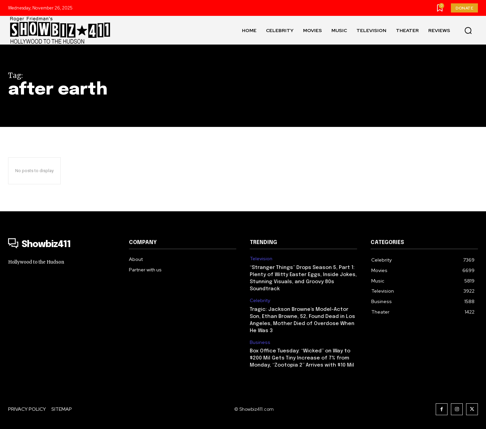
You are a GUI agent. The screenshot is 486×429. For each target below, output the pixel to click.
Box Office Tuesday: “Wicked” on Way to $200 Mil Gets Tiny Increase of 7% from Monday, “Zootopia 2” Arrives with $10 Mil (302, 358)
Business (260, 342)
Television (261, 259)
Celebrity (260, 300)
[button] (468, 30)
